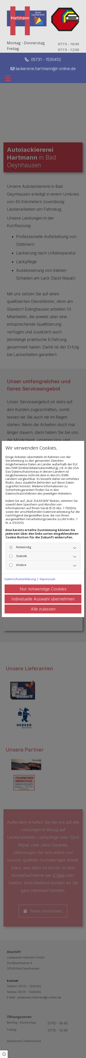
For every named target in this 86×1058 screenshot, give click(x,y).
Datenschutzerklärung (20, 579)
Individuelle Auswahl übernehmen (43, 599)
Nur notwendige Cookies (43, 589)
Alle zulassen (43, 609)
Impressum (47, 579)
